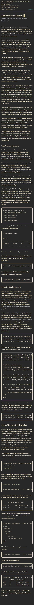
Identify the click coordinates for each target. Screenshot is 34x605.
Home (3, 9)
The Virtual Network (10, 146)
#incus (6, 20)
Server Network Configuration (14, 425)
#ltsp (9, 20)
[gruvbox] (30, 9)
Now (14, 9)
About (7, 9)
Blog (10, 9)
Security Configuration (11, 287)
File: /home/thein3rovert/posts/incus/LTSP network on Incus (16, 2)
